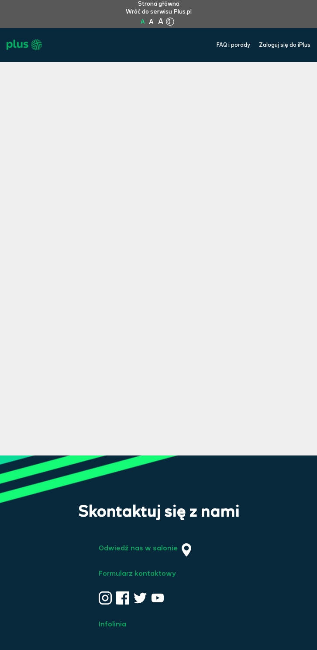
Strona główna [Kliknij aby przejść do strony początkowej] (158, 4)
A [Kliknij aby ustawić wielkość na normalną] (143, 22)
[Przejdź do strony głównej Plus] (24, 45)
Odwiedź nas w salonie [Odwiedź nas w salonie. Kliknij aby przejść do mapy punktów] (146, 549)
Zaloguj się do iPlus (284, 45)
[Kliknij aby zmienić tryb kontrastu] (169, 22)
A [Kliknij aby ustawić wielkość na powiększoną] (151, 22)
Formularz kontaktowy (137, 574)
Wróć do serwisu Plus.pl (159, 12)
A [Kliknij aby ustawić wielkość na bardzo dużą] (160, 22)
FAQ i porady (233, 45)
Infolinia (112, 624)
